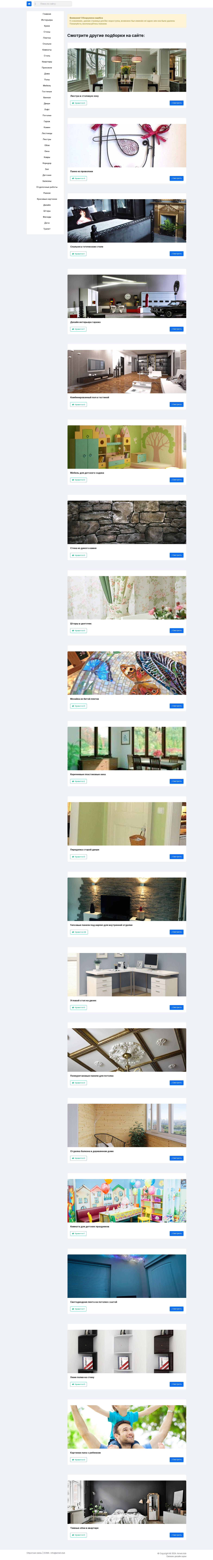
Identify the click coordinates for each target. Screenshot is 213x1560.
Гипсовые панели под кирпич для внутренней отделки (101, 925)
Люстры (47, 139)
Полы (47, 79)
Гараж (47, 121)
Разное (47, 193)
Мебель (47, 85)
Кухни (47, 26)
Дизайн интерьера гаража (85, 322)
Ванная (47, 97)
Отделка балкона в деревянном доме (92, 1151)
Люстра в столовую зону (84, 96)
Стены (47, 32)
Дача (47, 223)
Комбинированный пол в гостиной (89, 397)
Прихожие (47, 67)
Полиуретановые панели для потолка (91, 1075)
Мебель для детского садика (87, 472)
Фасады (47, 217)
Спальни (47, 44)
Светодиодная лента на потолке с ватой (93, 1302)
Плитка (47, 38)
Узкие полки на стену (82, 1377)
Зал (47, 169)
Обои (47, 145)
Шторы (47, 211)
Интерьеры (47, 20)
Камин (47, 127)
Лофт (47, 109)
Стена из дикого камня (83, 548)
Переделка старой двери (84, 849)
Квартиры (47, 62)
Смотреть (176, 103)
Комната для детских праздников (89, 1226)
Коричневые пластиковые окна (88, 774)
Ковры (47, 157)
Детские (47, 175)
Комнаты (46, 50)
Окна (46, 151)
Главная (47, 14)
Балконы (47, 181)
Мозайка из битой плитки (84, 699)
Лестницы (47, 133)
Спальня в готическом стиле (86, 246)
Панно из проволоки (81, 171)
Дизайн (47, 205)
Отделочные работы (46, 187)
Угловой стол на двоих (83, 1000)
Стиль (47, 56)
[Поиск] (53, 4)
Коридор (47, 163)
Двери (47, 103)
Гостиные (47, 91)
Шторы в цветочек (80, 623)
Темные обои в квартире (84, 1528)
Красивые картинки (47, 199)
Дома (47, 73)
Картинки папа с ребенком (85, 1452)
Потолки (47, 115)
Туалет (47, 229)
